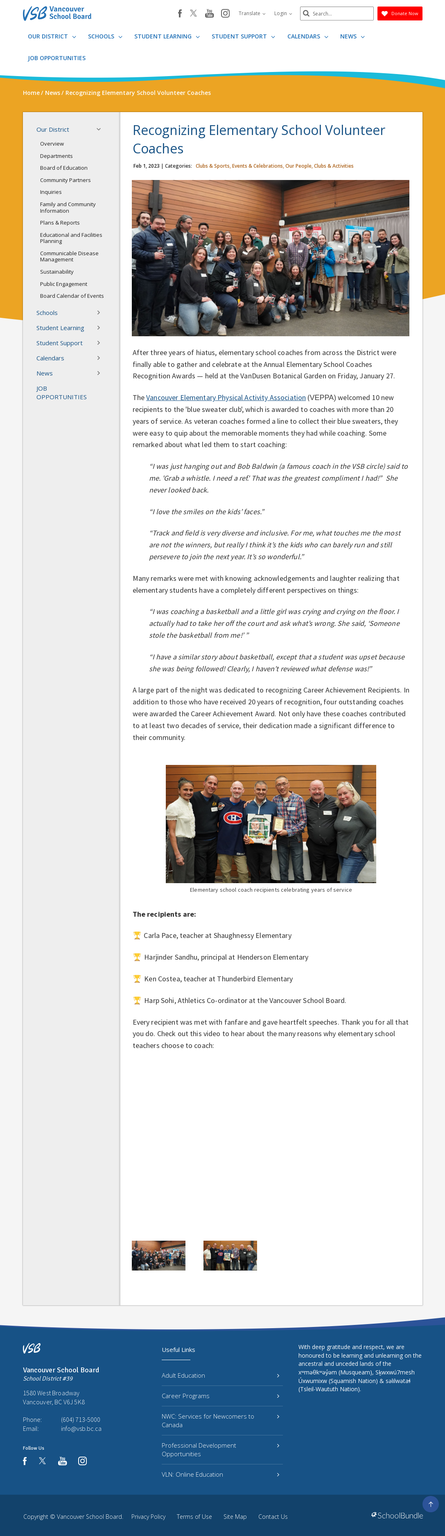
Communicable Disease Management (69, 256)
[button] (101, 129)
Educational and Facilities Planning (71, 238)
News (352, 36)
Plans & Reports (60, 222)
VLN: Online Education (220, 1474)
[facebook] (180, 13)
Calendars (307, 36)
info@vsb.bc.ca (81, 1428)
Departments (56, 156)
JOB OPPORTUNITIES (57, 58)
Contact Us (273, 1516)
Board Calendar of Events (72, 295)
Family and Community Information (68, 207)
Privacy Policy (148, 1516)
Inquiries (51, 192)
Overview (52, 143)
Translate (252, 13)
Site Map (235, 1516)
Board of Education (64, 167)
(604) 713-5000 (80, 1419)
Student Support (243, 36)
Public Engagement (63, 284)
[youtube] (209, 14)
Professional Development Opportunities (220, 1449)
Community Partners (65, 180)
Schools (105, 36)
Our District (52, 36)
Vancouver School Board (89, 1516)
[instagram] (225, 14)
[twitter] (193, 14)
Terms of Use (194, 1516)
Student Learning (167, 36)
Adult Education (220, 1375)
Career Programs (220, 1396)
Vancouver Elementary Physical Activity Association (226, 397)
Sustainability (57, 271)
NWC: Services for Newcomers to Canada (220, 1420)
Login (283, 13)
